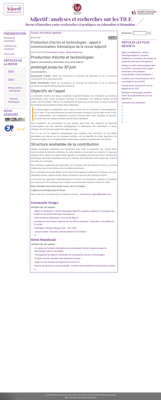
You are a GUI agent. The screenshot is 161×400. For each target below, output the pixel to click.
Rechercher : (127, 33)
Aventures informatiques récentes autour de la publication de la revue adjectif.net (137, 95)
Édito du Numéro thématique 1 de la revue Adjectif (56, 218)
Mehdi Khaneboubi (74, 52)
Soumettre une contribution (133, 102)
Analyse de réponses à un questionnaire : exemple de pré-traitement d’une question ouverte (74, 266)
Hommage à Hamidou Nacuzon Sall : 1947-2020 (55, 228)
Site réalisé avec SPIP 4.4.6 (87, 397)
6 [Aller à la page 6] (122, 122)
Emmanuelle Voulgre (56, 52)
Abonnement (56, 395)
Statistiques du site (85, 395)
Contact (64, 395)
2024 (11, 79)
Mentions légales (100, 395)
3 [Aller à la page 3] (122, 112)
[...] (35, 235)
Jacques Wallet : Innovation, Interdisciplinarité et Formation (60, 232)
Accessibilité (111, 395)
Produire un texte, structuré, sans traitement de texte (57, 258)
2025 (11, 71)
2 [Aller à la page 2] (122, 109)
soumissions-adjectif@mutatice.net (95, 194)
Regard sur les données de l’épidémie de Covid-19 (56, 262)
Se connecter (73, 395)
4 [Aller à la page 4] (122, 116)
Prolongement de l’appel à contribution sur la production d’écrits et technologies (69, 255)
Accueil (34, 33)
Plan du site (9, 54)
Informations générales (51, 33)
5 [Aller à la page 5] (122, 119)
